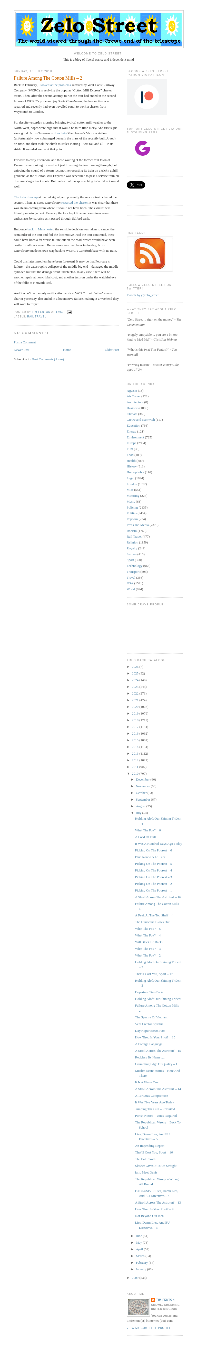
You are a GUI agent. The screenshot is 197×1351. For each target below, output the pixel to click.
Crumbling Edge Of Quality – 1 (156, 1064)
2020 (135, 707)
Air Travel (134, 396)
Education (133, 425)
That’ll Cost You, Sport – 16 (154, 1152)
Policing (132, 507)
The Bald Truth (145, 1159)
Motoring (133, 496)
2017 (135, 727)
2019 (135, 713)
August (141, 806)
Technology (134, 566)
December (143, 779)
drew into (60, 133)
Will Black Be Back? (149, 942)
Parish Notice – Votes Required (156, 1116)
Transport (133, 572)
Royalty (132, 548)
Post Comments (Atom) (48, 359)
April (140, 1249)
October (141, 793)
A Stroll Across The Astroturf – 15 (158, 1051)
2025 (135, 673)
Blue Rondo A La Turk (150, 857)
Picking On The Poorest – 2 (153, 884)
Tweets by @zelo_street (143, 295)
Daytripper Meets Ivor (150, 1031)
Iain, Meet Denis (146, 1172)
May (139, 1242)
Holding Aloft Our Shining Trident (158, 999)
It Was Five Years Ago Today (154, 1102)
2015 (135, 740)
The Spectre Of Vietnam (151, 1017)
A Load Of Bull (145, 837)
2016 (135, 733)
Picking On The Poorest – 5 (153, 864)
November (143, 786)
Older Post (112, 350)
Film (130, 449)
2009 (135, 1278)
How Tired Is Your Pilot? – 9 (154, 1209)
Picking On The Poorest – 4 (153, 870)
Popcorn (132, 519)
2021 (135, 700)
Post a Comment (25, 342)
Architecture (135, 402)
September (143, 799)
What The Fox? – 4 (148, 935)
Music (131, 501)
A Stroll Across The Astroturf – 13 (158, 1202)
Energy (131, 431)
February (142, 1262)
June (139, 1236)
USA (130, 583)
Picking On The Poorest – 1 (153, 890)
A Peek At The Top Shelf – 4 (154, 915)
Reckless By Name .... (149, 1057)
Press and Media (138, 525)
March (140, 1256)
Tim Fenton (165, 1299)
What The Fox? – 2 (148, 955)
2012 (135, 760)
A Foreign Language (148, 1044)
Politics (132, 513)
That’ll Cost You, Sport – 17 (154, 974)
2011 (135, 767)
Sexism (131, 554)
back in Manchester (40, 229)
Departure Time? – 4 (148, 992)
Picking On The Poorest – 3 (153, 877)
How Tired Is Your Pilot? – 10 (155, 1037)
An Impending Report (149, 1146)
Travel (131, 577)
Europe (131, 443)
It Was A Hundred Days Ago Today (158, 844)
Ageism (132, 390)
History (132, 466)
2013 (135, 753)
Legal (130, 478)
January (141, 1269)
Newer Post (21, 350)
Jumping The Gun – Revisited (155, 1109)
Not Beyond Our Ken (149, 1216)
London (132, 484)
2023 (135, 687)
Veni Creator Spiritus (149, 1024)
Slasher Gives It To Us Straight (155, 1166)
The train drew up (26, 197)
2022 (135, 693)
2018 (135, 720)
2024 (135, 680)
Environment (135, 437)
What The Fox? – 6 (148, 830)
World (131, 589)
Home (67, 350)
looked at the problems (56, 85)
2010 (135, 773)
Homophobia (135, 472)
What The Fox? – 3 (148, 949)
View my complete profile (149, 1328)
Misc (130, 490)
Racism (132, 531)
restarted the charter (74, 202)
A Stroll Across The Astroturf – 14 (158, 1089)
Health (131, 461)
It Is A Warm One (146, 1082)
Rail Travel (36, 316)
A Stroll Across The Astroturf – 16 (158, 897)
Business (133, 408)
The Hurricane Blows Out (152, 922)
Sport (130, 560)
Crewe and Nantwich (141, 419)
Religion (132, 542)
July (139, 813)
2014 (135, 747)
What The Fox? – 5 (148, 929)
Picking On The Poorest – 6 (153, 850)
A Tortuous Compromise (151, 1095)
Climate (132, 414)
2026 (135, 667)
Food (130, 455)
